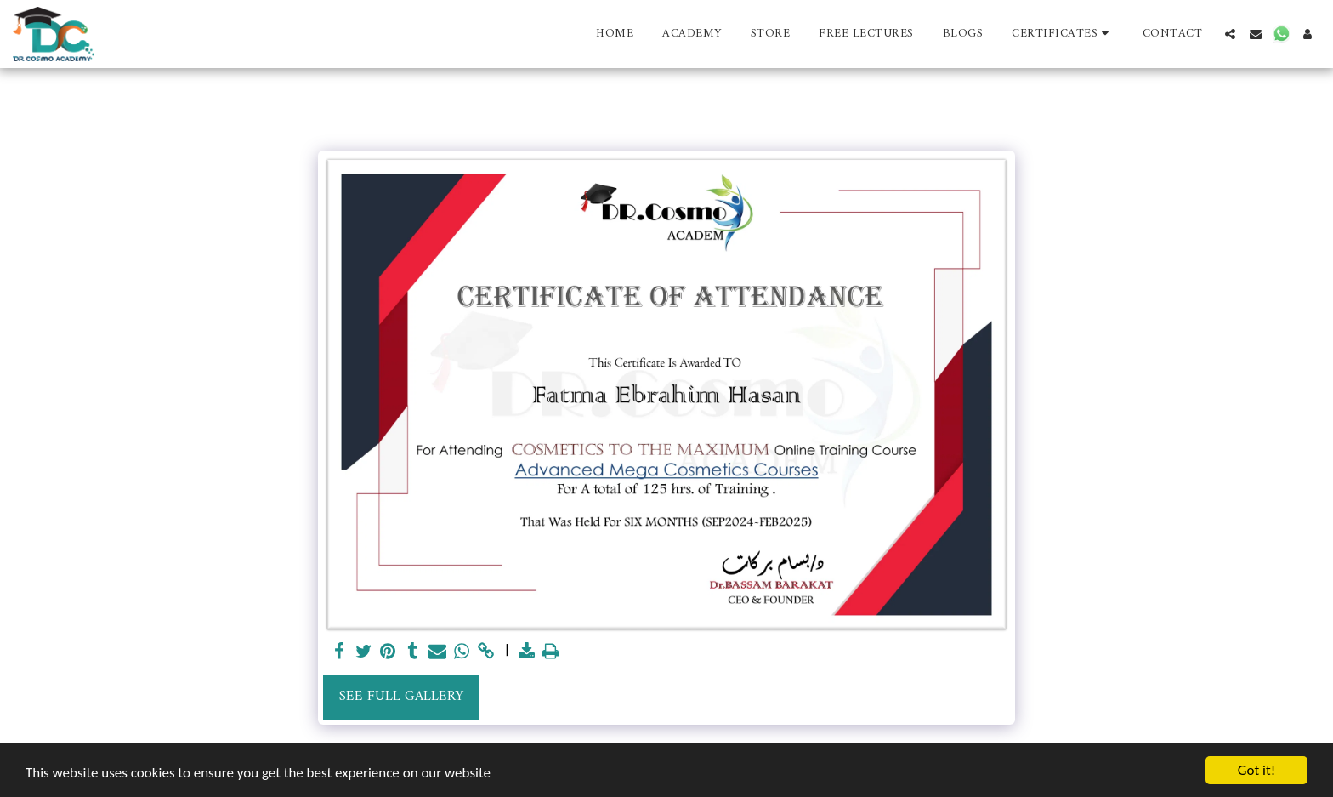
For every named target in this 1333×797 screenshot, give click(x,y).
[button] (1062, 33)
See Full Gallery (401, 696)
